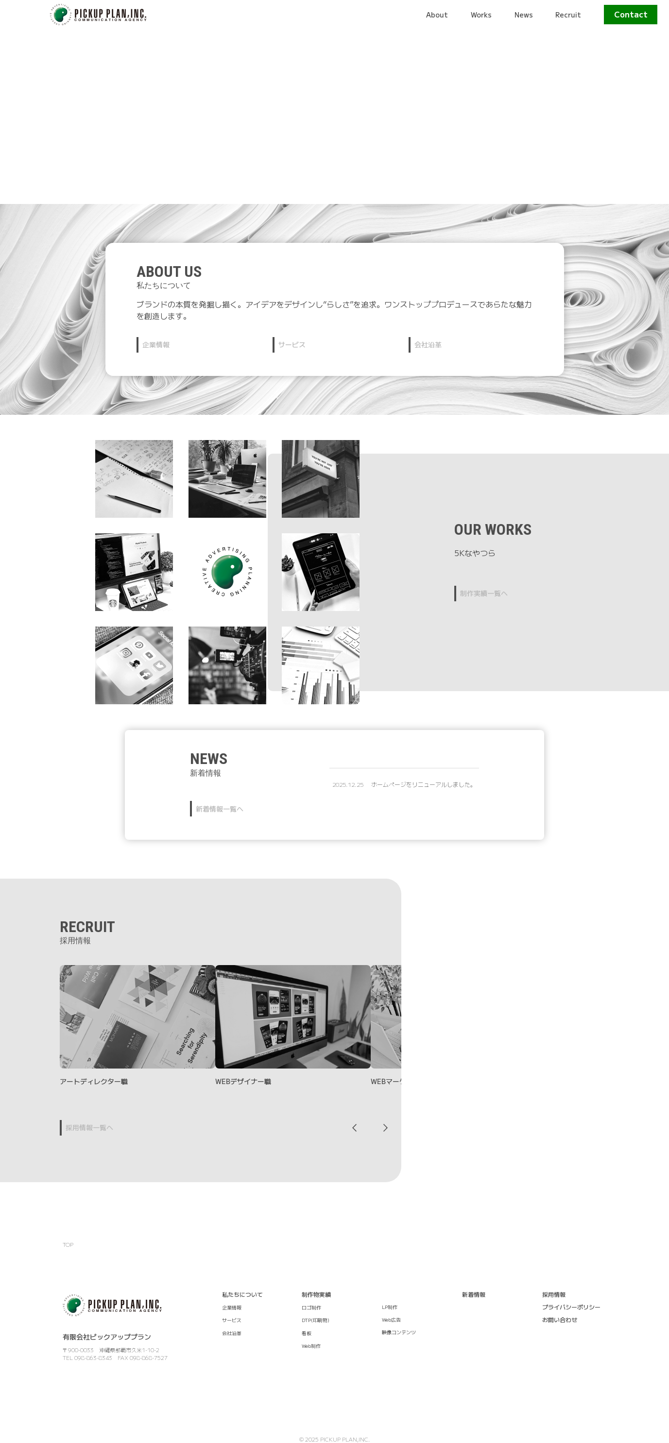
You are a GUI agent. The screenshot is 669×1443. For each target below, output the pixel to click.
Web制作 (311, 1345)
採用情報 (554, 1294)
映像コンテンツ (399, 1332)
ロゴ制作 (311, 1307)
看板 (306, 1333)
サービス (292, 344)
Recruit (568, 14)
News (524, 14)
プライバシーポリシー (571, 1307)
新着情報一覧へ (219, 809)
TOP (68, 1244)
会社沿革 (428, 344)
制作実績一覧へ (484, 593)
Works (481, 14)
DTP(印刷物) (315, 1320)
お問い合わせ (559, 1319)
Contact (631, 14)
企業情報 (156, 344)
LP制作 (389, 1306)
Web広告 (391, 1319)
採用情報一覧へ (89, 1127)
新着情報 (473, 1294)
